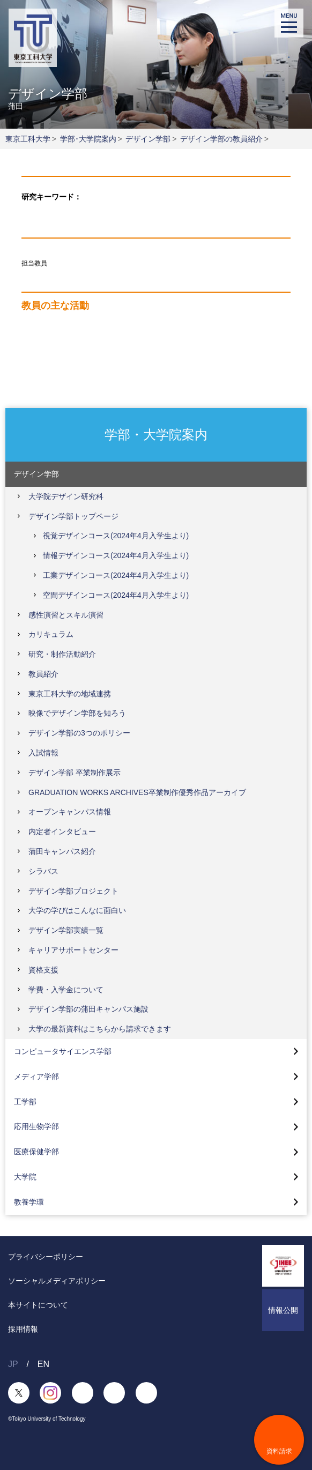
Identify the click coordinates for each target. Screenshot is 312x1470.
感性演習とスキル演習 (65, 615)
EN (43, 1364)
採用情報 (23, 1329)
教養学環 (29, 1202)
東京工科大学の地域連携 (69, 693)
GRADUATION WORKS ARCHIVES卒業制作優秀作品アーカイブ (137, 792)
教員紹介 (43, 674)
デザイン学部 (147, 139)
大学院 (25, 1176)
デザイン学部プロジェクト (73, 891)
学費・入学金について (65, 989)
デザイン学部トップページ (73, 516)
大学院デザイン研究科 (65, 496)
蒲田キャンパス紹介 (62, 851)
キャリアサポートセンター (73, 950)
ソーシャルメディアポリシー (57, 1280)
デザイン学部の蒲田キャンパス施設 (88, 1009)
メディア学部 (36, 1076)
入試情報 (43, 752)
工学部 (25, 1101)
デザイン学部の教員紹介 (221, 139)
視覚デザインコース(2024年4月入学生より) (116, 535)
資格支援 (43, 970)
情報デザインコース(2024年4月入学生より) (116, 555)
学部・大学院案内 (156, 434)
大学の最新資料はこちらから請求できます (99, 1028)
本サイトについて (38, 1305)
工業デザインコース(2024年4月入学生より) (116, 575)
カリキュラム (50, 634)
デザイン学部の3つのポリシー (79, 733)
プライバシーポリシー (45, 1256)
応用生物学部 (36, 1126)
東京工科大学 (27, 139)
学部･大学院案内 (88, 139)
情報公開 (283, 1310)
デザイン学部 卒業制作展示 (74, 772)
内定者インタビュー (62, 831)
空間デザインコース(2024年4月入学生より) (116, 595)
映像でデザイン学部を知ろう (77, 713)
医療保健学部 (36, 1151)
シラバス (43, 871)
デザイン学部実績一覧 (65, 930)
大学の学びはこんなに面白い (77, 910)
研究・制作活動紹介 (62, 654)
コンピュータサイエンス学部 (63, 1051)
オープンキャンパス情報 (69, 811)
